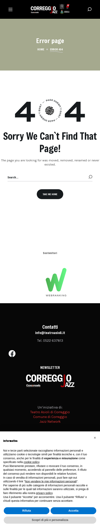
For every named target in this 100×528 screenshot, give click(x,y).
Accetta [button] (73, 510)
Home (40, 49)
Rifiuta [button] (26, 510)
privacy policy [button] (44, 493)
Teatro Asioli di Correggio (50, 412)
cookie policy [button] (31, 462)
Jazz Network (50, 421)
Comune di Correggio (50, 417)
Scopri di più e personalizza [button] (50, 519)
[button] (90, 9)
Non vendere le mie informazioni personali (50, 481)
